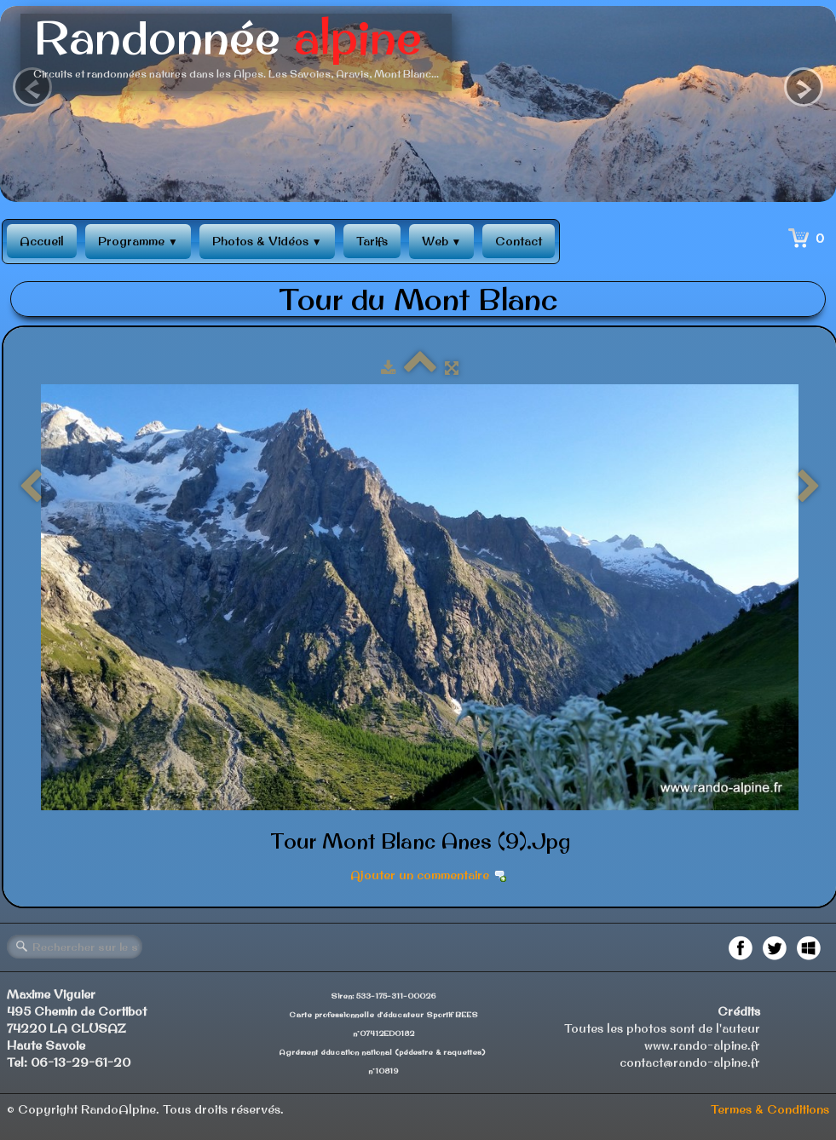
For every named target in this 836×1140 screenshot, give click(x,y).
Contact (518, 241)
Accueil (42, 241)
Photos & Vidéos (267, 241)
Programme (138, 241)
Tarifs (372, 241)
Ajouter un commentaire (419, 875)
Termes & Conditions (770, 1109)
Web (442, 241)
